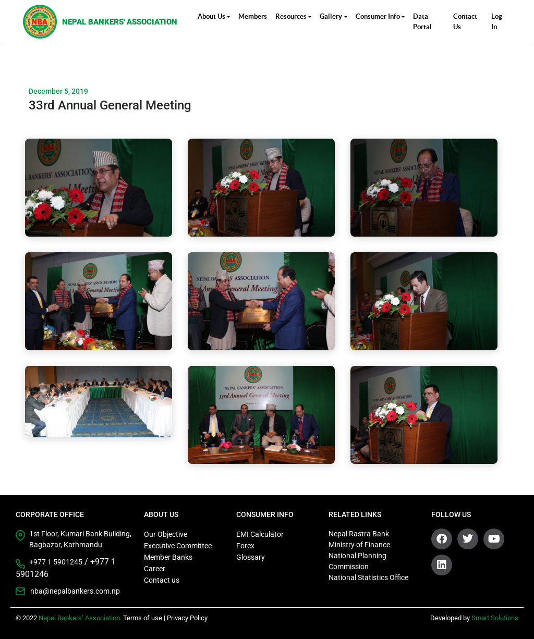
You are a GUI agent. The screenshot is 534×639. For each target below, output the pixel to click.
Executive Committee (178, 546)
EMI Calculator (260, 534)
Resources (291, 16)
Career (154, 568)
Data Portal (422, 22)
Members (252, 16)
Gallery (331, 16)
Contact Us (465, 22)
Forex (245, 546)
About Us (211, 16)
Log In (496, 22)
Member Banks (168, 557)
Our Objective (165, 534)
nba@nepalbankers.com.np (75, 591)
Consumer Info (378, 16)
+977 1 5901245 (55, 562)
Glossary (250, 557)
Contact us (161, 580)
